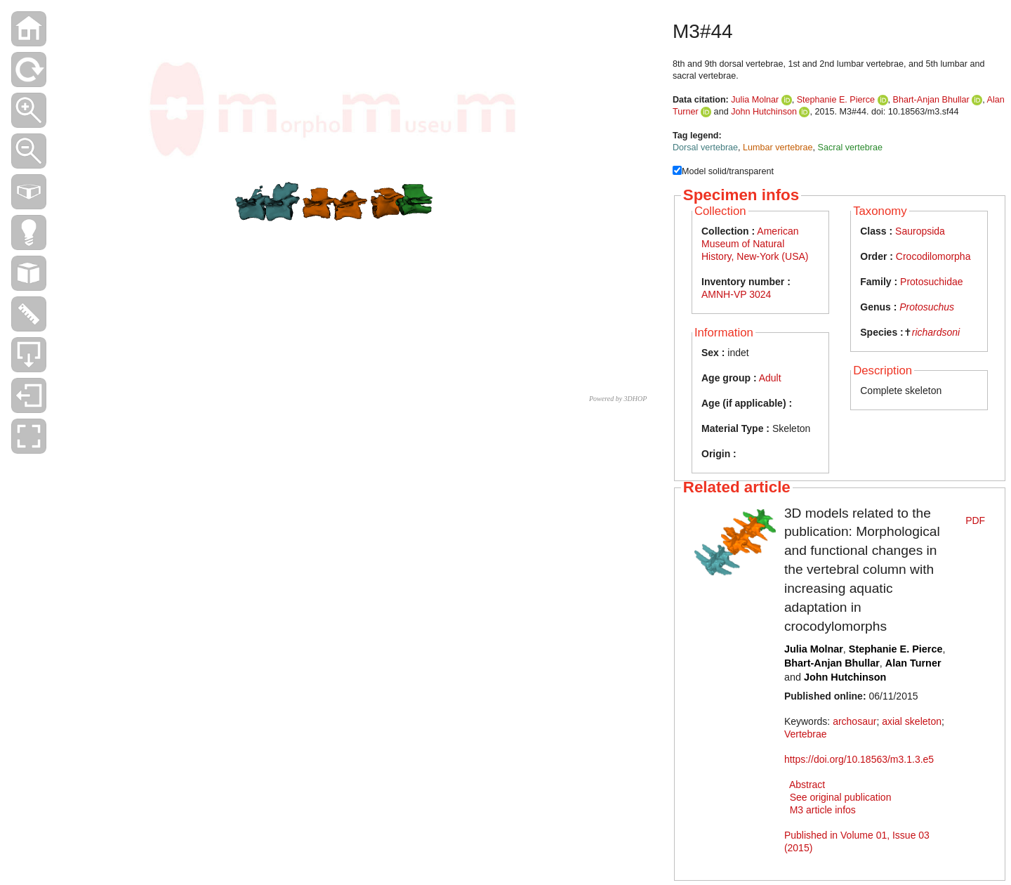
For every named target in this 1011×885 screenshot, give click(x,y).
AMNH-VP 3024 (736, 294)
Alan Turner (913, 663)
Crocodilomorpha (933, 256)
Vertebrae (805, 734)
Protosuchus (926, 307)
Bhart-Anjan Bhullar (931, 100)
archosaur (854, 721)
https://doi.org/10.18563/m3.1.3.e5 (859, 759)
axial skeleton (911, 721)
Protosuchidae (931, 281)
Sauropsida (920, 231)
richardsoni (936, 332)
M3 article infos (823, 809)
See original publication (841, 797)
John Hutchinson (764, 112)
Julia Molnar (755, 100)
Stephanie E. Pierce (836, 100)
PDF (975, 520)
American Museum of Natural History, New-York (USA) (754, 243)
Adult (770, 377)
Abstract (807, 784)
